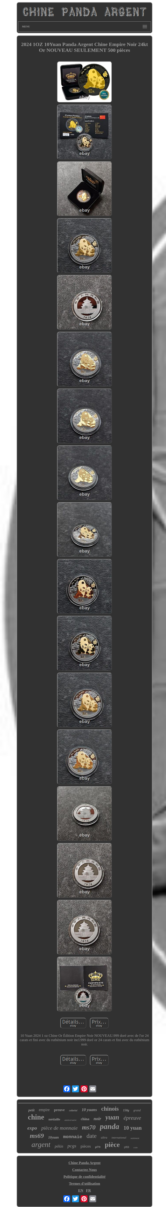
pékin (59, 1146)
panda (109, 1126)
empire (44, 1110)
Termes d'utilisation (84, 1184)
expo (32, 1128)
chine (36, 1117)
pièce (112, 1144)
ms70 (89, 1127)
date (91, 1135)
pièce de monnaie (59, 1128)
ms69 (37, 1135)
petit (31, 1110)
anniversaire (70, 1120)
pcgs (71, 1145)
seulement (135, 1138)
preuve (59, 1110)
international (119, 1137)
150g (126, 1110)
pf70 (98, 1146)
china (85, 1119)
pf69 (126, 1147)
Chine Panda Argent (85, 1163)
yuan (112, 1117)
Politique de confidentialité (85, 1177)
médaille (54, 1119)
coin (135, 1147)
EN (80, 1190)
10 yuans (89, 1109)
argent (41, 1144)
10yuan (53, 1137)
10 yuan (132, 1128)
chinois (110, 1108)
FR (88, 1190)
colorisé (73, 1110)
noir (97, 1118)
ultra (104, 1137)
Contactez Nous (84, 1170)
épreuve (132, 1118)
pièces (86, 1146)
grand (136, 1110)
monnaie (72, 1136)
